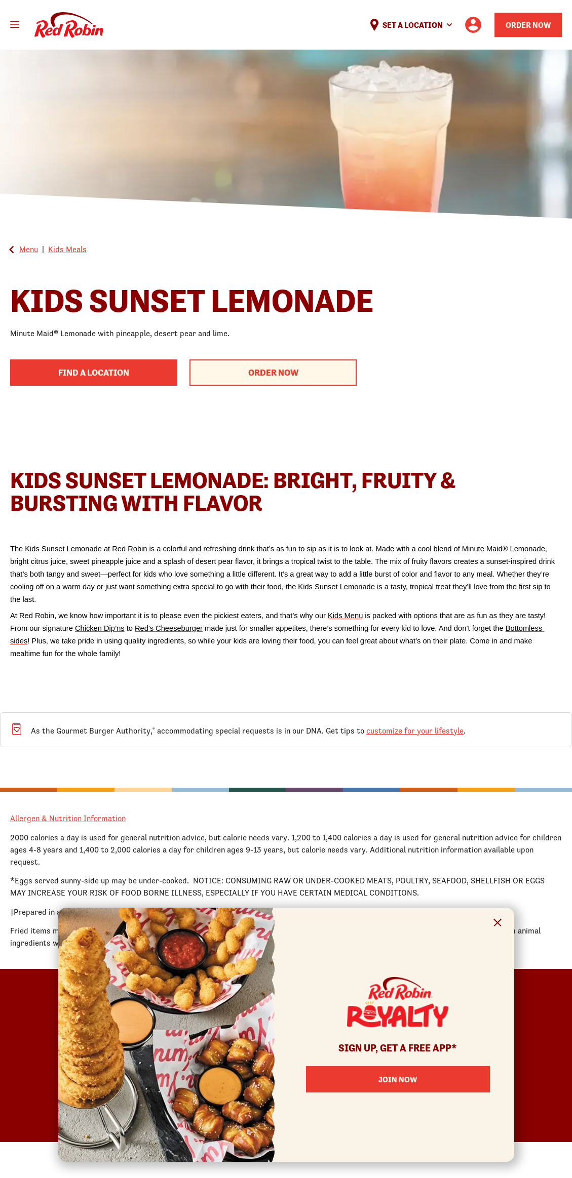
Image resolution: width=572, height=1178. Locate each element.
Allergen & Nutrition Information (68, 818)
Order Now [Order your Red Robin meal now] (528, 25)
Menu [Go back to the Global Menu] (28, 249)
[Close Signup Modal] (497, 924)
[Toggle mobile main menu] (14, 24)
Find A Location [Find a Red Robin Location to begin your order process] (93, 372)
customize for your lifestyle (415, 730)
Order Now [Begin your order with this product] (273, 372)
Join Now (397, 1079)
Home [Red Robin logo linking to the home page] (68, 25)
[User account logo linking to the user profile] (473, 25)
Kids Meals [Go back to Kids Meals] (67, 249)
